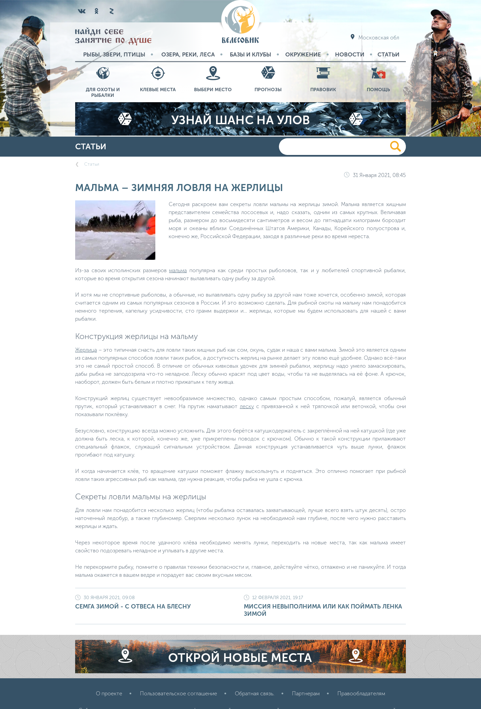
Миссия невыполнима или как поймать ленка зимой (325, 606)
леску (247, 406)
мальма (178, 270)
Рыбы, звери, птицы (114, 54)
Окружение (303, 54)
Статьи (388, 54)
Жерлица (86, 350)
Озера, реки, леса (188, 54)
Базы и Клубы (250, 54)
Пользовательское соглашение (178, 693)
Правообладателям (361, 693)
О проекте (109, 693)
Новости (349, 54)
